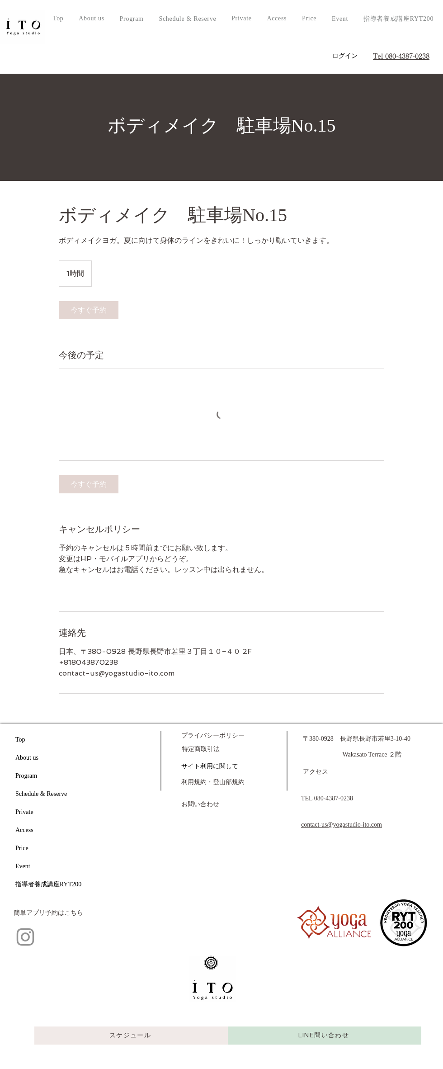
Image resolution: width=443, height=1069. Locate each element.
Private (24, 812)
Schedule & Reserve (41, 793)
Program (26, 775)
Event (22, 866)
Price (21, 848)
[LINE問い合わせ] (324, 1035)
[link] (88, 310)
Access (24, 830)
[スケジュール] (131, 1035)
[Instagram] (25, 937)
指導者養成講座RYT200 (48, 884)
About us (26, 757)
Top (20, 739)
